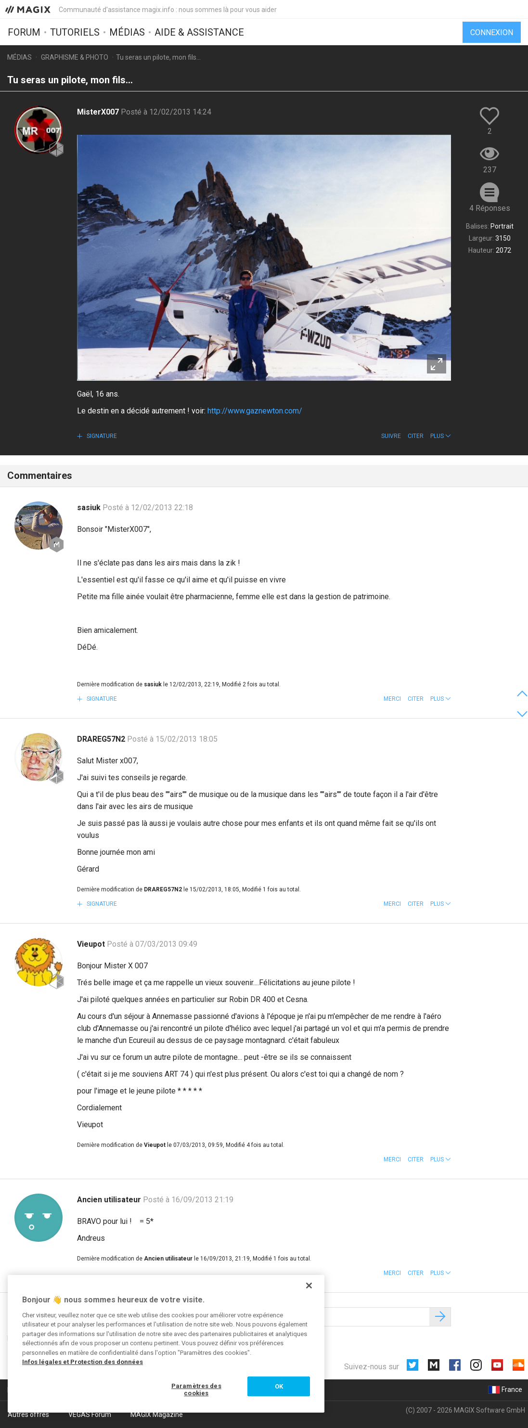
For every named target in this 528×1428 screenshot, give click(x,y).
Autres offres (28, 1414)
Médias (127, 32)
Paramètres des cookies (196, 1389)
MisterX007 (99, 111)
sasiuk (90, 507)
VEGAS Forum (89, 1414)
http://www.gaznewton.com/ (254, 410)
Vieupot (92, 944)
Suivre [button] (391, 436)
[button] (440, 436)
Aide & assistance (199, 32)
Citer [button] (416, 436)
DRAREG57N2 (102, 739)
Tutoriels (75, 32)
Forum (24, 32)
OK (279, 1386)
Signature (101, 436)
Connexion (491, 32)
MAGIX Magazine (156, 1414)
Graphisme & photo (74, 57)
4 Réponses (489, 208)
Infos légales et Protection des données (82, 1361)
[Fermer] (309, 1285)
